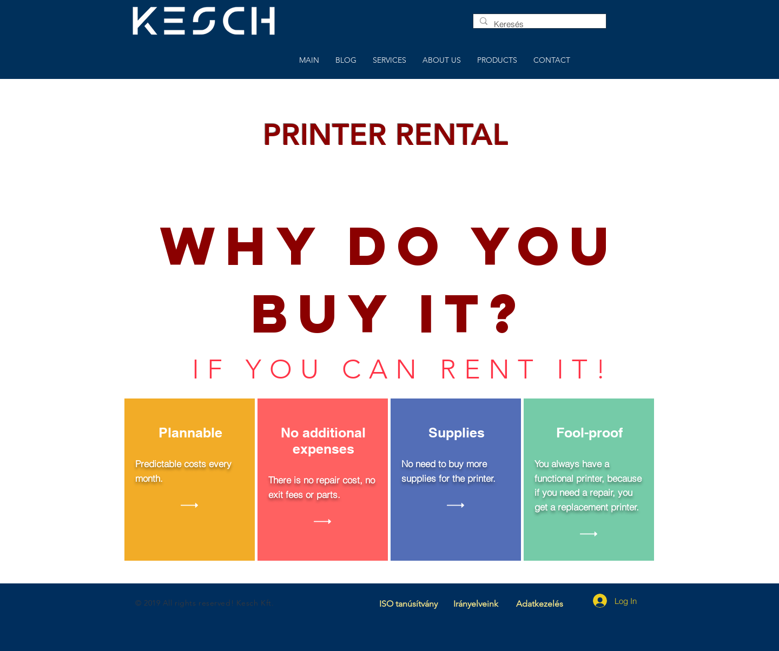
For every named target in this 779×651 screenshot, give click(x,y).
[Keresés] (538, 24)
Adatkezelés (539, 604)
